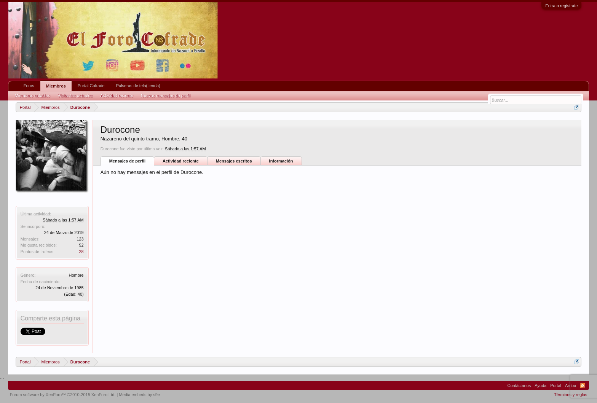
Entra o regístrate (561, 5)
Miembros (56, 86)
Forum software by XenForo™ (63, 394)
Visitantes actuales (75, 95)
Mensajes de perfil (127, 161)
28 (81, 251)
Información (281, 161)
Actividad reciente (181, 161)
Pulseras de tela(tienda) (138, 85)
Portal (555, 385)
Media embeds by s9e (139, 394)
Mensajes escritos (234, 161)
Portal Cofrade (91, 85)
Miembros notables (32, 95)
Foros (29, 85)
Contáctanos (519, 385)
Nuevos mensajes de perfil (165, 95)
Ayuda (540, 385)
